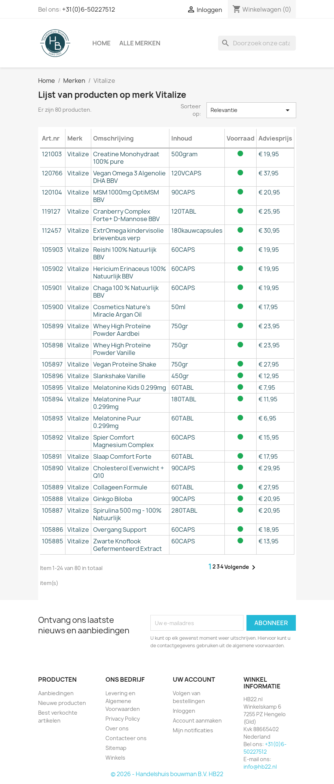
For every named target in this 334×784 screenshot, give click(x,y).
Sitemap (115, 747)
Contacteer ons (126, 738)
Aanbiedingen (56, 693)
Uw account (194, 679)
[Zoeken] (257, 43)
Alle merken (139, 43)
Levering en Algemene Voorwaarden (122, 701)
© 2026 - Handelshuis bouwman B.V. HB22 (167, 774)
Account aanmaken (197, 720)
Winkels (115, 757)
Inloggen (184, 710)
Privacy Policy (122, 718)
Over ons (117, 728)
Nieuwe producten (62, 702)
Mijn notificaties (193, 730)
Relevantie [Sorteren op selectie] (251, 110)
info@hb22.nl (260, 766)
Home (101, 43)
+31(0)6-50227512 (88, 9)
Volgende (241, 567)
